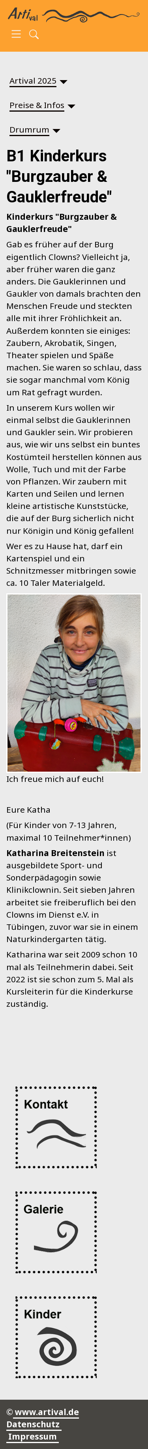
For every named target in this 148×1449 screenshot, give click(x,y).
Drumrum (29, 129)
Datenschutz (34, 1424)
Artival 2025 (32, 80)
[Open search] (34, 34)
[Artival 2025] (63, 80)
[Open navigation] (16, 34)
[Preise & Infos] (71, 105)
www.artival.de (46, 1411)
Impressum (32, 1436)
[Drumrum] (56, 129)
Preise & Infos (36, 104)
